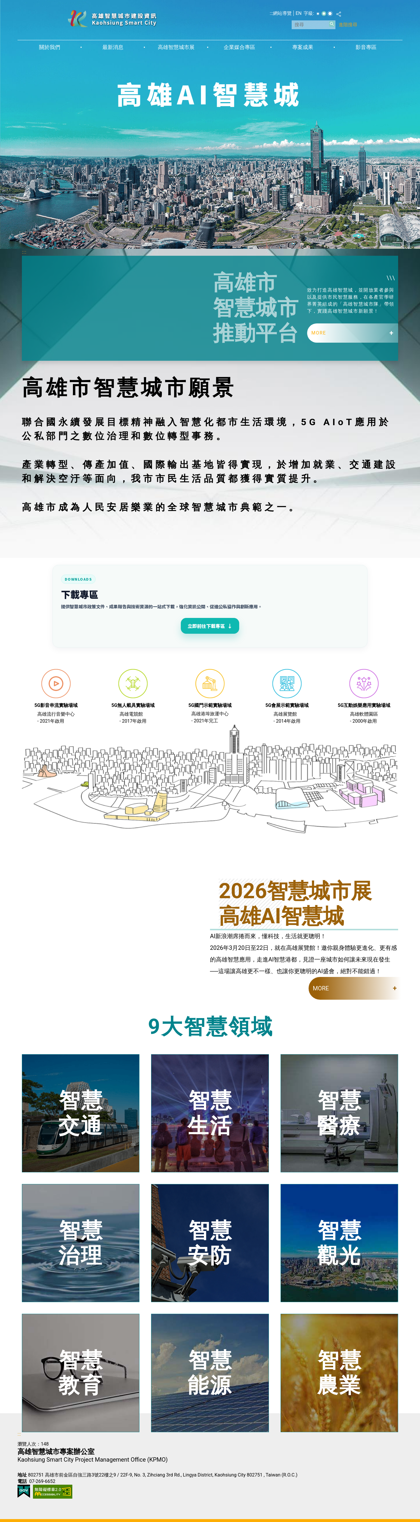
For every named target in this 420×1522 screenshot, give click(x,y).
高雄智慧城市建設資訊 (112, 18)
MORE (319, 333)
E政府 (24, 1491)
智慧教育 (81, 1373)
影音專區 (366, 47)
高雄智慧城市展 (176, 47)
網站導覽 (282, 13)
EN (298, 13)
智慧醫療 (340, 1113)
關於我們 (49, 47)
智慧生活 (210, 1113)
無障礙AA (52, 1492)
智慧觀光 (340, 1243)
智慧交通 (81, 1113)
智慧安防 (210, 1243)
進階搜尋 (348, 24)
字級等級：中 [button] (323, 13)
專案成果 (302, 47)
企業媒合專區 (239, 47)
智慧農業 (340, 1373)
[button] (332, 24)
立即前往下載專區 (210, 626)
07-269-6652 (42, 1481)
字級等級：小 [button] (317, 13)
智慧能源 (210, 1373)
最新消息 (112, 47)
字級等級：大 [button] (330, 13)
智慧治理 (81, 1243)
